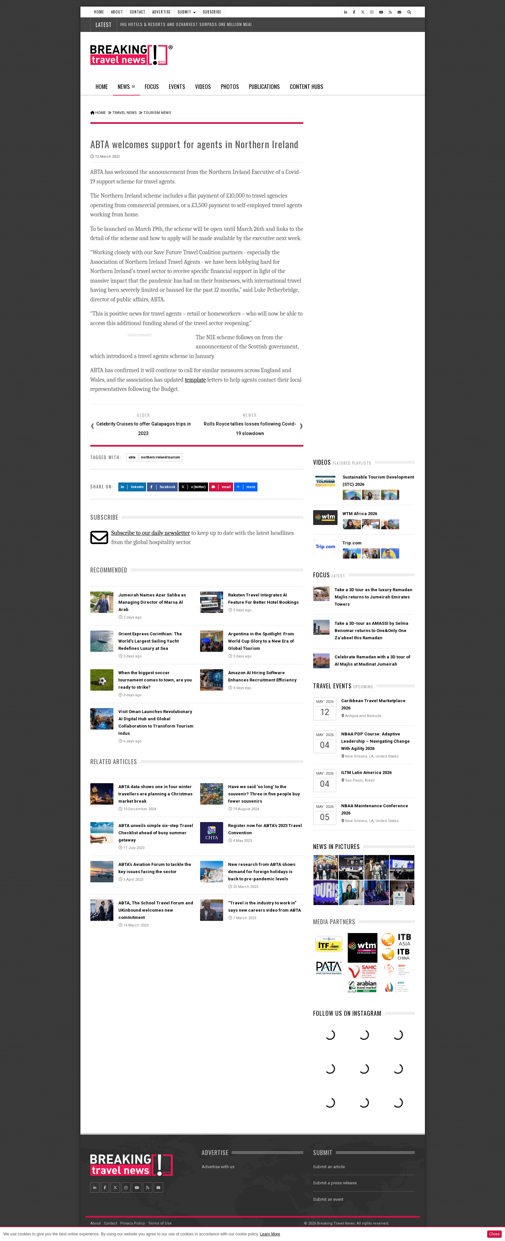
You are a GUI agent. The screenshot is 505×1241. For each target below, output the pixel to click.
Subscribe (212, 11)
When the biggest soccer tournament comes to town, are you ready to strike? (155, 680)
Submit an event (328, 1199)
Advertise (161, 11)
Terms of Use (160, 1223)
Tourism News (157, 113)
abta (132, 457)
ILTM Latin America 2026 (366, 772)
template (195, 379)
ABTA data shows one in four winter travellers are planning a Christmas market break (155, 794)
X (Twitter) (193, 486)
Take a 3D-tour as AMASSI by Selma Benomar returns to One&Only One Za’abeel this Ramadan (371, 630)
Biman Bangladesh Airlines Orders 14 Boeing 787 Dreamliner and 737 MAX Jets (374, 389)
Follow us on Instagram (347, 1013)
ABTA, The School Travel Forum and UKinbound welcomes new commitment (155, 910)
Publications (264, 86)
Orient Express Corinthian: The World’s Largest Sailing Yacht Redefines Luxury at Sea (150, 641)
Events (177, 86)
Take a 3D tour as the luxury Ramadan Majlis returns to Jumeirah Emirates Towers (373, 597)
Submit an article (329, 1166)
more (245, 486)
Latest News (338, 249)
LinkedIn (132, 486)
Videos (203, 86)
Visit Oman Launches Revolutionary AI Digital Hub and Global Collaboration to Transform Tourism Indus (374, 428)
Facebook (162, 486)
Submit (187, 11)
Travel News (124, 113)
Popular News (389, 249)
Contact (137, 11)
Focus (152, 86)
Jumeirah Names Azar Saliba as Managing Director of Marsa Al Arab (152, 602)
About (117, 11)
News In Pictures (336, 846)
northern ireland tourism (160, 457)
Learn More (270, 1234)
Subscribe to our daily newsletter (150, 533)
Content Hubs (306, 86)
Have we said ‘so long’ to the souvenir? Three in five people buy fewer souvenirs (264, 794)
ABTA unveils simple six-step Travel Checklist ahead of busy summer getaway (155, 832)
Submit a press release (335, 1182)
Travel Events (332, 685)
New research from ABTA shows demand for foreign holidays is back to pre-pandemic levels (261, 871)
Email (221, 486)
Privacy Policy (132, 1223)
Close (494, 1234)
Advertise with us (218, 1166)
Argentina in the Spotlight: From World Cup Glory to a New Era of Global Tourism (261, 641)
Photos (230, 86)
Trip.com (352, 542)
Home (99, 11)
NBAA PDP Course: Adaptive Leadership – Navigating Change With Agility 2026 (375, 741)
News (126, 88)
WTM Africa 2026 (359, 513)
